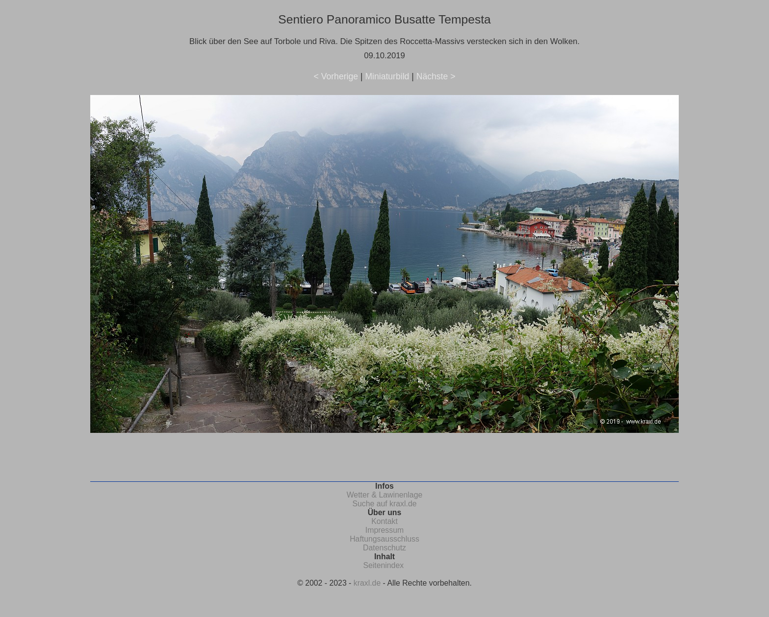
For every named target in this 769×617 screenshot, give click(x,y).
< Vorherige (336, 76)
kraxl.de (367, 583)
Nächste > (436, 76)
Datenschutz (384, 548)
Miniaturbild (387, 76)
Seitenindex (383, 565)
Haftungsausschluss (384, 539)
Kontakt (384, 521)
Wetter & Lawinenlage (385, 495)
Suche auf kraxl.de (384, 503)
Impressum (384, 530)
